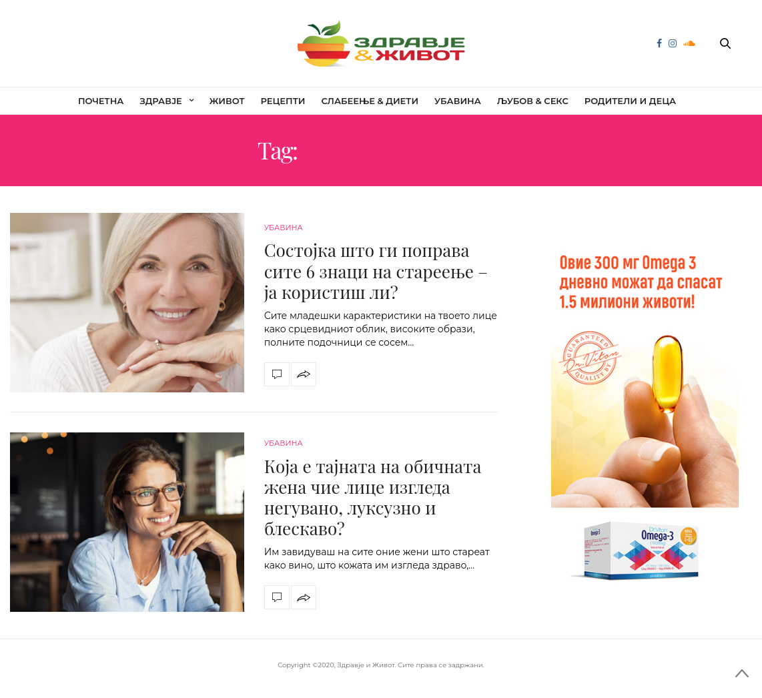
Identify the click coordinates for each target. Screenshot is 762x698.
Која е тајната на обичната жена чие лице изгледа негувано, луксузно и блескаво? (373, 497)
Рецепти (283, 100)
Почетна (101, 100)
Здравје (160, 100)
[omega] (645, 412)
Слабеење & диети (369, 100)
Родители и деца (630, 100)
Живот (227, 100)
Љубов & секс (532, 100)
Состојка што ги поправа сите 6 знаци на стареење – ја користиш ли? (376, 270)
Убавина (457, 100)
